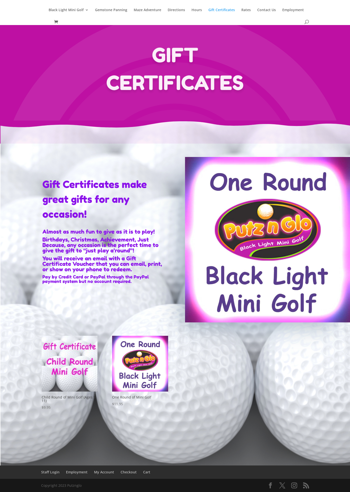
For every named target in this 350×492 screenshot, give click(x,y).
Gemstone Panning (111, 10)
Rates (246, 10)
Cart (146, 472)
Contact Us (266, 10)
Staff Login (50, 472)
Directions (176, 10)
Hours (196, 10)
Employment (293, 10)
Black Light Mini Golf (66, 10)
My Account (104, 472)
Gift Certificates (221, 10)
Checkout (129, 472)
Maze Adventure (147, 10)
